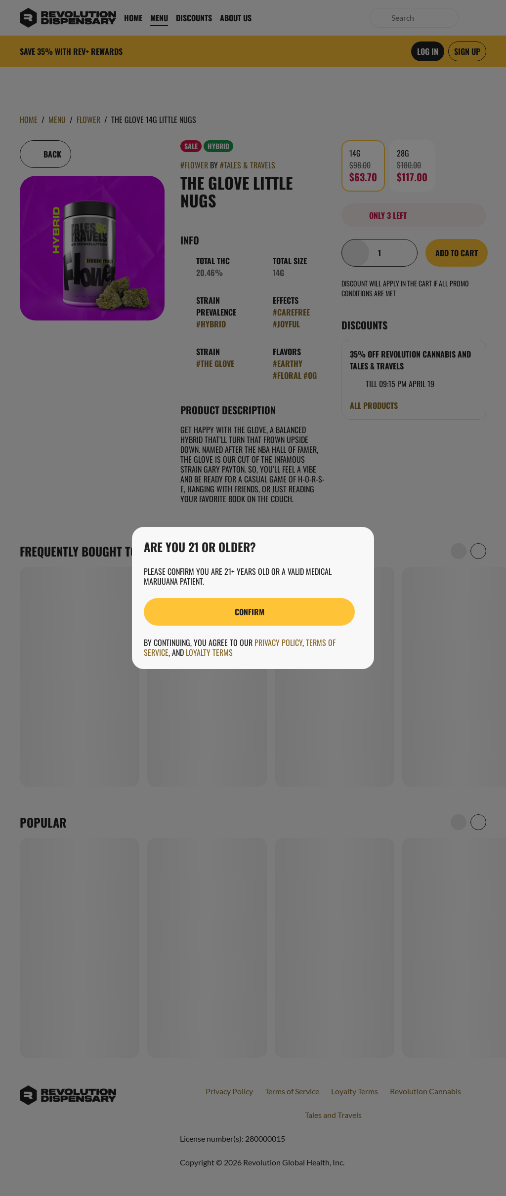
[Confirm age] (249, 612)
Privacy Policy (278, 642)
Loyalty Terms (209, 652)
